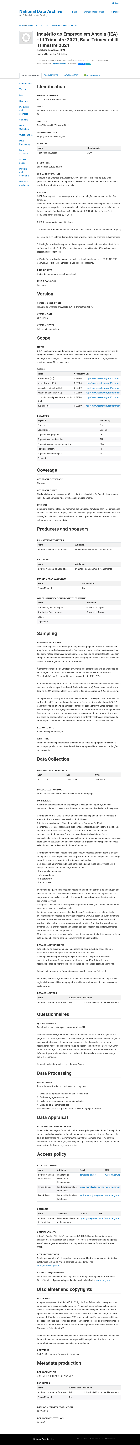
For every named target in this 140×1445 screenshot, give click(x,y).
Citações (115, 12)
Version (22, 89)
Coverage (23, 101)
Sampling (23, 120)
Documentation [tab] (51, 75)
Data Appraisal (23, 152)
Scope (22, 95)
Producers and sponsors (24, 110)
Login (115, 3)
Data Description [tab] (71, 75)
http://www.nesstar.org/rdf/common (103, 378)
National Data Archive (40, 11)
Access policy (22, 161)
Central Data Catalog (37, 25)
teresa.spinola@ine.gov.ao (92, 1187)
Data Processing (24, 143)
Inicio (74, 12)
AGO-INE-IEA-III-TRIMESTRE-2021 (64, 25)
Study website (59, 64)
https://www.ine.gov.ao (109, 1218)
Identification (25, 83)
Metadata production (24, 183)
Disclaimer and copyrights (24, 172)
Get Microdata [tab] (92, 75)
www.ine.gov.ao (112, 1175)
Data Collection (24, 127)
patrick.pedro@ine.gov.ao (91, 1195)
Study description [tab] (30, 76)
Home (22, 25)
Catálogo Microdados (94, 12)
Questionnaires (26, 135)
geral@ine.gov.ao (88, 1175)
